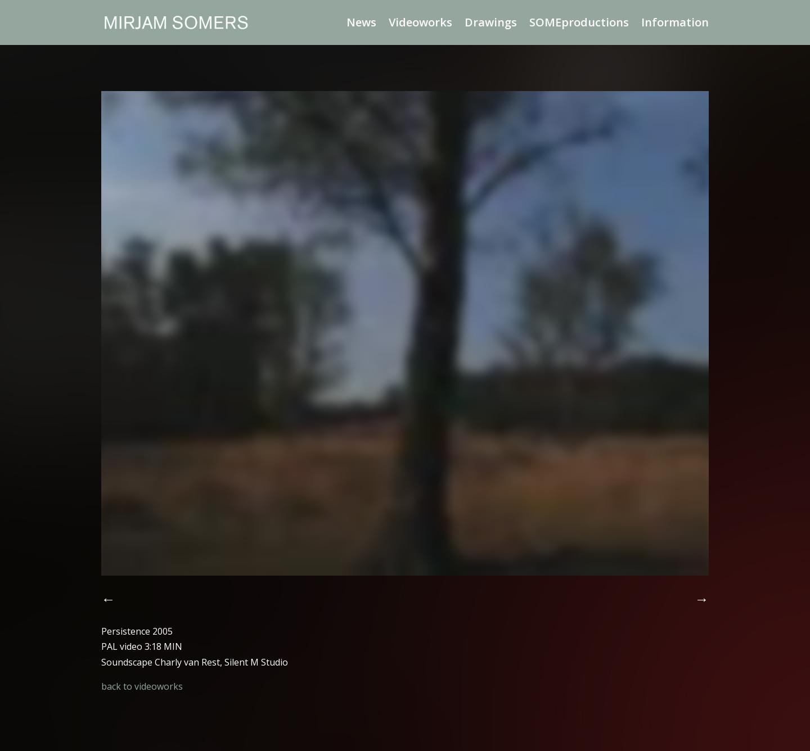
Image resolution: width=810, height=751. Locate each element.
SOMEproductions (579, 24)
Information (675, 24)
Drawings (491, 24)
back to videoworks (142, 686)
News (361, 24)
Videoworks (420, 24)
